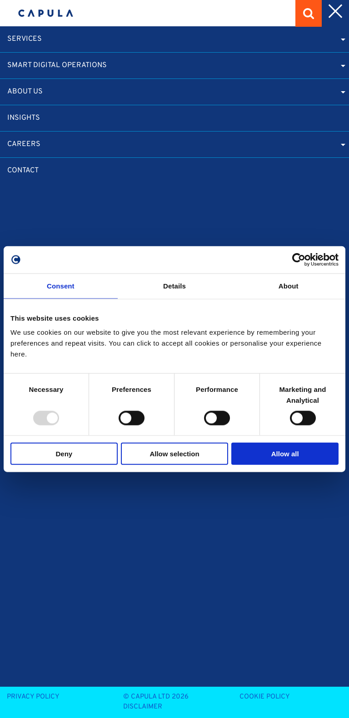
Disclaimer (142, 706)
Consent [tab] (61, 285)
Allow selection (174, 454)
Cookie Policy (264, 697)
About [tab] (289, 285)
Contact (23, 170)
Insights (23, 118)
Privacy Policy (33, 697)
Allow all (285, 454)
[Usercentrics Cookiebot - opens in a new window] (299, 259)
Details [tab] (174, 285)
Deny (63, 454)
